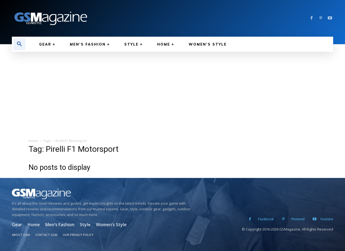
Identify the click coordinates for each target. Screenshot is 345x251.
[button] (19, 44)
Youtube (326, 219)
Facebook (264, 219)
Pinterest (296, 219)
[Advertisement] (172, 92)
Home (33, 141)
